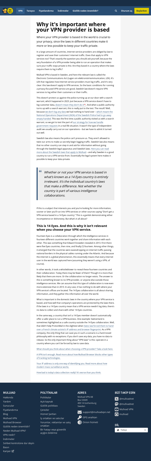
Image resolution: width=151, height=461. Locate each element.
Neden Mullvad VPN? (14, 430)
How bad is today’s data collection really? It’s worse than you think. (69, 372)
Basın (6, 447)
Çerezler (44, 409)
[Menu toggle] (10, 11)
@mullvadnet (124, 399)
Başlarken (141, 10)
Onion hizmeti (88, 422)
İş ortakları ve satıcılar (52, 418)
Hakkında (8, 397)
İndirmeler (63, 10)
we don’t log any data (55, 111)
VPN (20, 10)
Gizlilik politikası (49, 405)
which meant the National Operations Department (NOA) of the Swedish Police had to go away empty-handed (75, 115)
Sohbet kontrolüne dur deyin (18, 443)
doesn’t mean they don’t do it (69, 104)
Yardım (7, 401)
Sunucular (8, 405)
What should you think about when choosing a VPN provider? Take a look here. (75, 349)
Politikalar (45, 397)
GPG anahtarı (87, 417)
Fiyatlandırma (46, 10)
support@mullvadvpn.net (94, 412)
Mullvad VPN (10, 418)
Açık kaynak (46, 401)
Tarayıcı (31, 10)
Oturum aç (126, 10)
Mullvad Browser (12, 422)
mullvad (121, 414)
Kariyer (8, 451)
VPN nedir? (9, 434)
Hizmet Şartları (48, 414)
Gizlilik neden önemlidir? (85, 10)
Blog (5, 414)
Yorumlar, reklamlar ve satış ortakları (55, 424)
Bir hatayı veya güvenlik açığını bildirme (53, 431)
